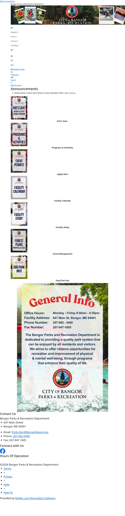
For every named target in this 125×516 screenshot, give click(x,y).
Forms (13, 36)
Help (6, 484)
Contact (14, 41)
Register (14, 32)
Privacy (8, 476)
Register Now (18, 69)
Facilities (14, 45)
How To (8, 492)
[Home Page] (15, 28)
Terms (7, 468)
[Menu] (12, 65)
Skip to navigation (7, 1)
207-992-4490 (21, 436)
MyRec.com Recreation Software (35, 498)
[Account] (15, 50)
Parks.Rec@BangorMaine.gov (30, 432)
